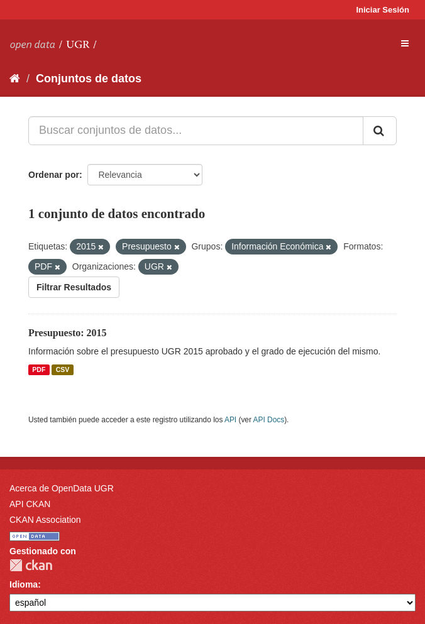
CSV (63, 369)
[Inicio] (14, 78)
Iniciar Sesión (382, 9)
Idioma (23, 584)
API (230, 419)
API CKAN (29, 504)
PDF (38, 369)
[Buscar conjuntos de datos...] (195, 130)
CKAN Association (45, 520)
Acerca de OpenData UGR (61, 488)
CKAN (30, 565)
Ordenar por (53, 175)
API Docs (269, 419)
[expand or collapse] (405, 43)
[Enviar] (380, 130)
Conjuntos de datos (88, 78)
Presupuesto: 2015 (67, 332)
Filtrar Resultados (73, 287)
